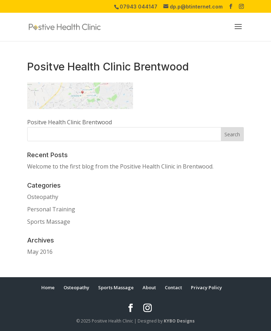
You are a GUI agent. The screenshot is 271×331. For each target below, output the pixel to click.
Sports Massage (48, 222)
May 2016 (40, 252)
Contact (173, 287)
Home (48, 287)
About (149, 287)
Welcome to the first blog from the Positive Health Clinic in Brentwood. (120, 166)
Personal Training (51, 209)
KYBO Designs (179, 321)
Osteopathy (42, 197)
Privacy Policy (206, 287)
